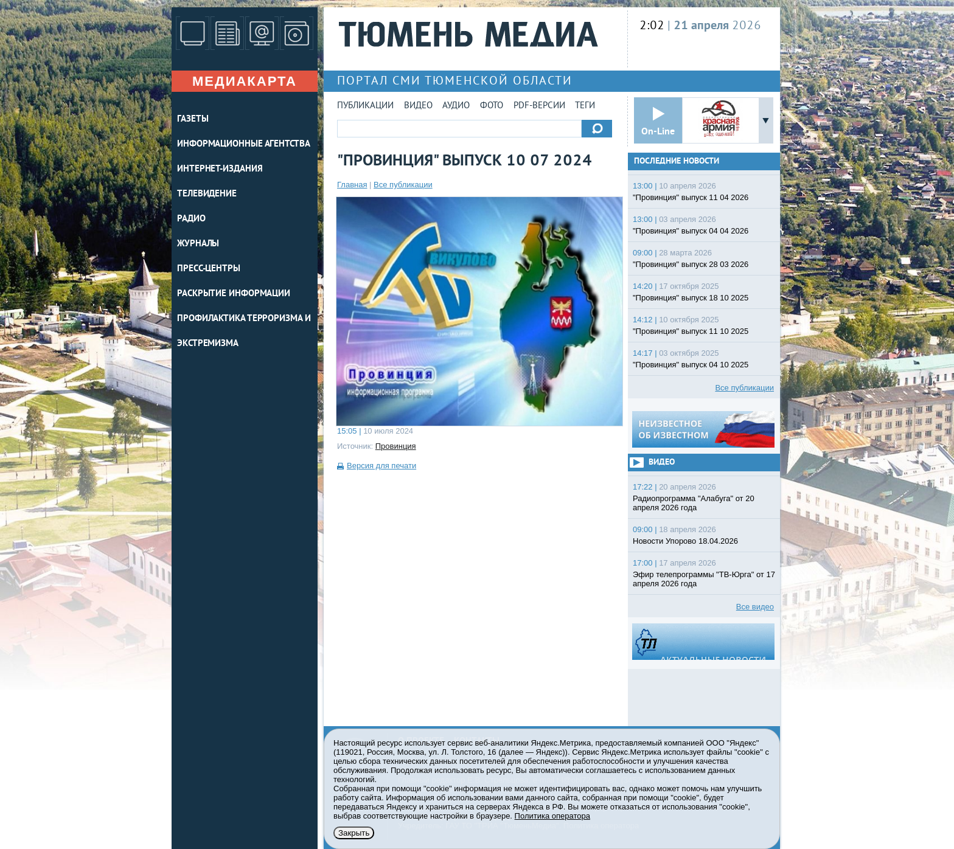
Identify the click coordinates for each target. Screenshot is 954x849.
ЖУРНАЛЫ (198, 244)
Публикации (365, 106)
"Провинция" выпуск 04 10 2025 (690, 364)
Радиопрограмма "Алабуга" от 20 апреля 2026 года (693, 503)
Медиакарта (244, 81)
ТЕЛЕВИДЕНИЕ (207, 194)
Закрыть (353, 832)
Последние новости (676, 161)
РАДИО (191, 219)
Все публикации (403, 184)
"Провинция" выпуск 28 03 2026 (690, 264)
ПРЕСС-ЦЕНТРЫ (208, 269)
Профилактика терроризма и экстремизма (244, 331)
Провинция (395, 446)
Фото (491, 106)
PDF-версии (539, 106)
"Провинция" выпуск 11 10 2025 (690, 331)
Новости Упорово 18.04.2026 (685, 541)
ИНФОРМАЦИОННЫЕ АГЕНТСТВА (243, 144)
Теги (585, 106)
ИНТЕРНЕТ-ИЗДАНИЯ (219, 169)
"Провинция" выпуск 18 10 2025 (690, 297)
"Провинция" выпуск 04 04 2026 (690, 230)
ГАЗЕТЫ (192, 119)
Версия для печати (381, 465)
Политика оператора (552, 815)
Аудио (456, 106)
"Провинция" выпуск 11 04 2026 (690, 197)
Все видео (755, 606)
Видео (418, 106)
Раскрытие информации (233, 294)
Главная (352, 184)
